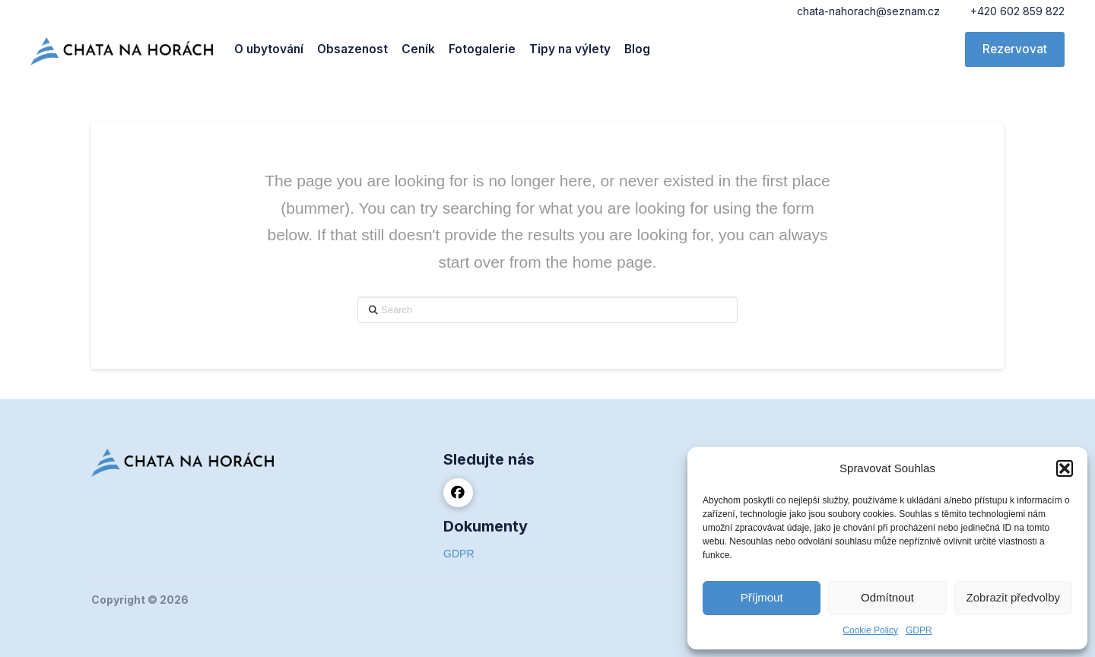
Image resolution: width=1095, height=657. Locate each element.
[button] (1064, 468)
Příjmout (762, 597)
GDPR (919, 630)
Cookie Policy (870, 630)
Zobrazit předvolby (1013, 597)
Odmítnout (887, 597)
